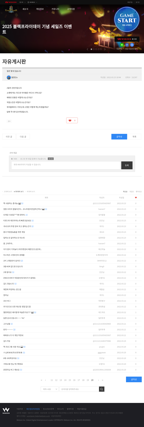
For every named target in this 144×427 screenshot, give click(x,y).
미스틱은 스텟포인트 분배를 (14, 255)
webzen (10, 2)
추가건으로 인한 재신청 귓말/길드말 (17, 306)
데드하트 (101, 312)
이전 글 (9, 136)
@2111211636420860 (102, 323)
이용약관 (20, 409)
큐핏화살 (101, 306)
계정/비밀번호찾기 (131, 49)
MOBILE (32, 2)
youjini (102, 346)
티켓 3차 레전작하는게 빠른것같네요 (18, 220)
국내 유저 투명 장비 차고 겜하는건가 (18, 226)
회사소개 (60, 409)
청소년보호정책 (48, 409)
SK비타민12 (102, 260)
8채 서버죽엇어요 (11, 358)
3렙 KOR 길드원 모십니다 (13, 266)
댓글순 (131, 191)
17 (79, 380)
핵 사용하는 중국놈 (13, 203)
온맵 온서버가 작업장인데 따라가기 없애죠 (19, 277)
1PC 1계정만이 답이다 (13, 260)
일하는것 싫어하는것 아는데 (14, 237)
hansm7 (101, 209)
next (104, 49)
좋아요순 (139, 191)
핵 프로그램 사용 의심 (14, 346)
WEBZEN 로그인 (127, 39)
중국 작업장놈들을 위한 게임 (14, 232)
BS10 (102, 232)
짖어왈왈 (101, 214)
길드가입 (6, 341)
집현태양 (101, 237)
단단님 (101, 220)
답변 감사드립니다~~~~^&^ (14, 318)
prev (87, 49)
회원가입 (129, 2)
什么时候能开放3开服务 (14, 352)
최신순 (125, 191)
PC (22, 2)
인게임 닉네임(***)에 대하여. (15, 214)
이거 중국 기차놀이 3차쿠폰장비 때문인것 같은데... (22, 249)
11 (52, 380)
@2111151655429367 (102, 203)
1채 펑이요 (8, 272)
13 (61, 380)
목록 (134, 136)
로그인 (138, 2)
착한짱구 (101, 300)
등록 (127, 165)
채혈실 (101, 289)
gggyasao (102, 352)
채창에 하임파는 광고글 (12, 289)
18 (83, 380)
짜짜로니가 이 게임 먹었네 (13, 335)
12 (56, 380)
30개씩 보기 (19, 191)
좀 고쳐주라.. (8, 243)
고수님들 (8, 323)
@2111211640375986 (102, 341)
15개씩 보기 (8, 191)
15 (70, 380)
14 (65, 380)
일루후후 (101, 318)
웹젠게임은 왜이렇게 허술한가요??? (19, 312)
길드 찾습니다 (10, 283)
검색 (101, 389)
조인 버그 (7, 300)
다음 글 (23, 136)
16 (74, 380)
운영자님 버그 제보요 (12, 369)
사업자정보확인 (56, 416)
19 (88, 380)
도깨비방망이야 (102, 255)
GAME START (127, 19)
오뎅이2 (102, 277)
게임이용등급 (81, 409)
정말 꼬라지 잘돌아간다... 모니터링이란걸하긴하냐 (25, 209)
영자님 (5, 295)
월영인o (12, 77)
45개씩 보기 (31, 191)
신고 (9, 121)
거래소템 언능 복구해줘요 (13, 364)
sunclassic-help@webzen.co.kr (38, 416)
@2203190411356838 (102, 369)
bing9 (101, 266)
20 (92, 380)
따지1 (102, 226)
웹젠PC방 (70, 409)
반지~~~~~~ (9, 329)
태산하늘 (101, 249)
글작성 (119, 136)
